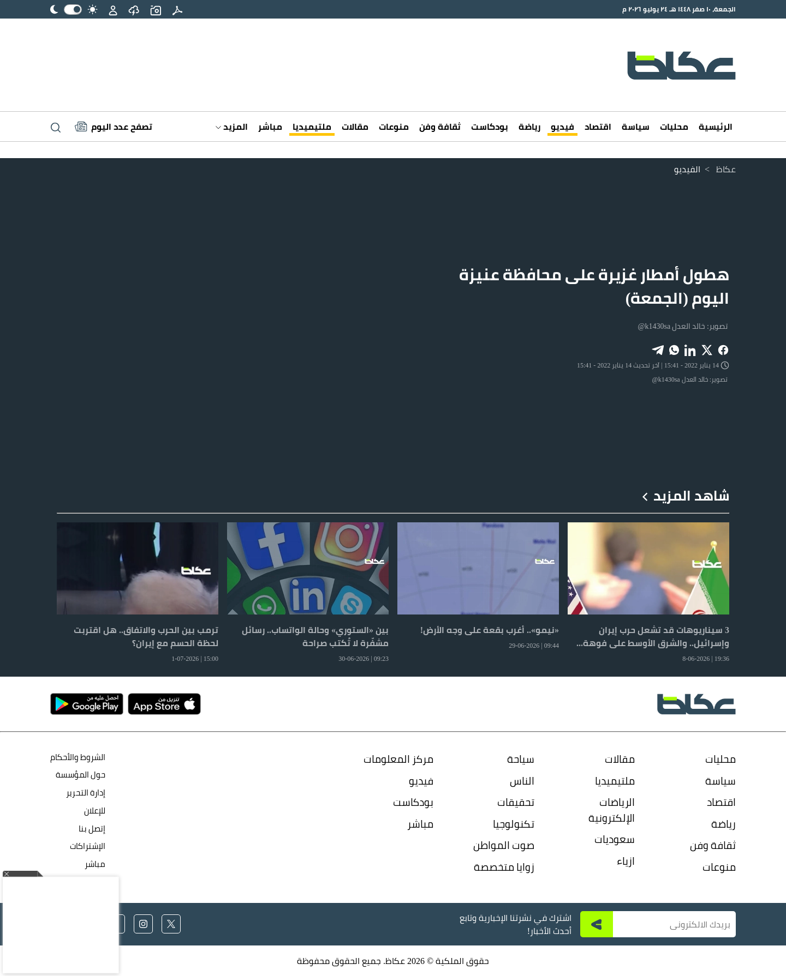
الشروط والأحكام (77, 757)
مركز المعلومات (398, 759)
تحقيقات (515, 802)
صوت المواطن (503, 845)
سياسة (636, 126)
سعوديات (614, 839)
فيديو (562, 126)
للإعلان (94, 810)
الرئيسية (716, 126)
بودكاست (489, 126)
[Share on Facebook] (723, 349)
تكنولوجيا (513, 824)
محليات (674, 126)
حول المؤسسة (80, 774)
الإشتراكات (87, 846)
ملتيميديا (312, 126)
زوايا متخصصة (504, 867)
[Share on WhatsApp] (674, 349)
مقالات (355, 126)
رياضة (529, 126)
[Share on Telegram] (658, 349)
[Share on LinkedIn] (690, 349)
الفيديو (687, 169)
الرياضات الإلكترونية (611, 810)
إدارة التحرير (84, 792)
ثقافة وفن (440, 126)
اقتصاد (598, 126)
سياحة (520, 759)
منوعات (394, 126)
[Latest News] (113, 126)
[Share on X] (707, 349)
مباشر (270, 126)
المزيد (232, 126)
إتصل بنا (92, 828)
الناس (522, 781)
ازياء (626, 861)
